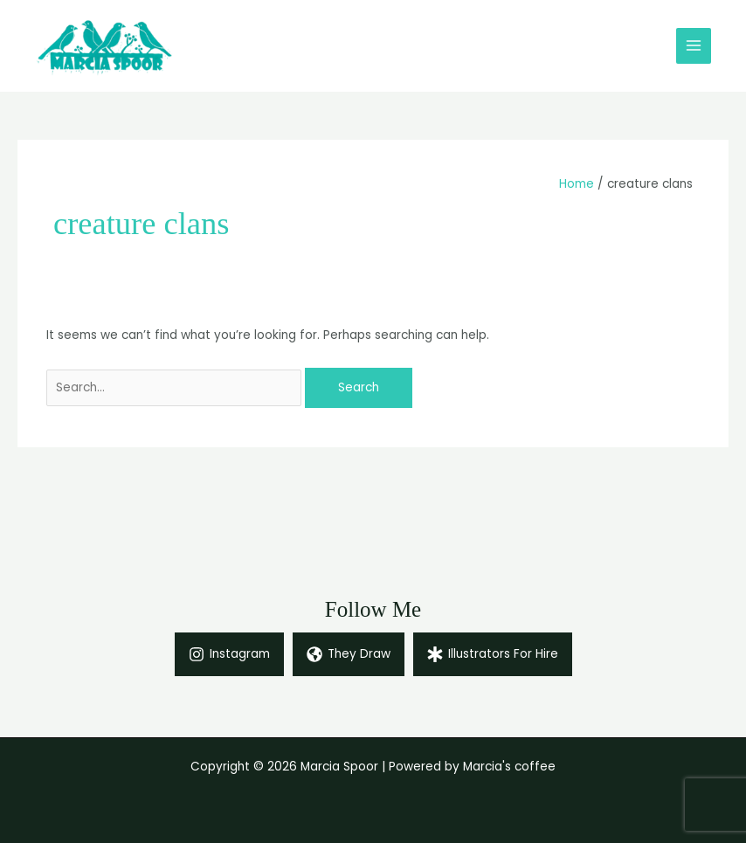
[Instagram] (229, 654)
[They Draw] (348, 654)
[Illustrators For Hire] (492, 654)
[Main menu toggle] (694, 46)
